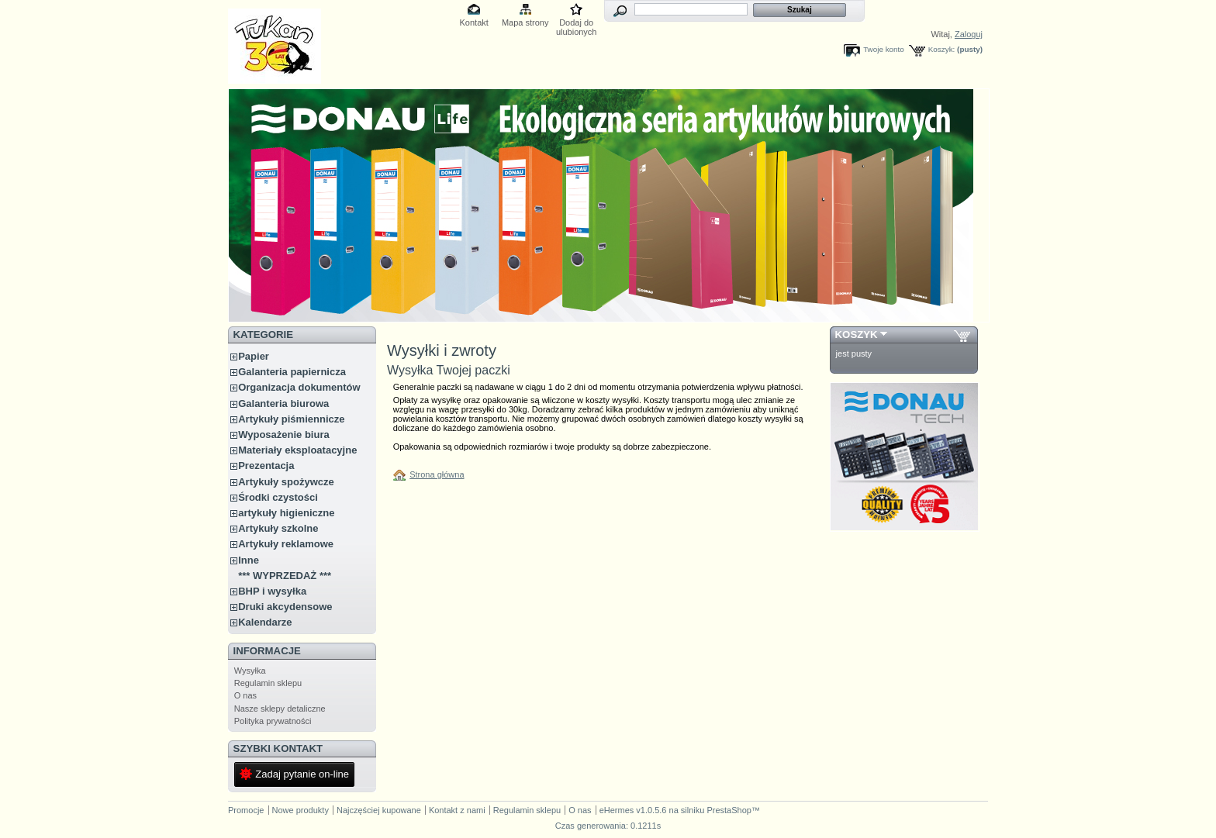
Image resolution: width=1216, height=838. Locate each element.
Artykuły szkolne (278, 528)
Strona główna (436, 474)
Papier (253, 356)
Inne (248, 560)
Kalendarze (265, 622)
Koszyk (856, 334)
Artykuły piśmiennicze (291, 419)
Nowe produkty (300, 810)
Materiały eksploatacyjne (297, 450)
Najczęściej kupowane (379, 810)
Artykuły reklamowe (285, 544)
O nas (245, 695)
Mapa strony (525, 22)
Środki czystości (278, 497)
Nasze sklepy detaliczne (280, 708)
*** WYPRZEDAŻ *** (284, 575)
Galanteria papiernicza (292, 372)
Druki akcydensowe (285, 606)
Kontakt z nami (457, 810)
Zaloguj (969, 34)
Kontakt (474, 22)
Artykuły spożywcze (286, 482)
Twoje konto (883, 49)
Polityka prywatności (273, 721)
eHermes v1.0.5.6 (633, 810)
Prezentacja (266, 465)
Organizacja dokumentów (299, 387)
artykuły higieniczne (286, 513)
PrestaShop (728, 810)
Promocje (246, 810)
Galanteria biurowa (283, 403)
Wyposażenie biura (284, 434)
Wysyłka (250, 670)
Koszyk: (941, 49)
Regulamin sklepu (268, 683)
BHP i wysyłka (272, 591)
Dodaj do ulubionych (576, 23)
